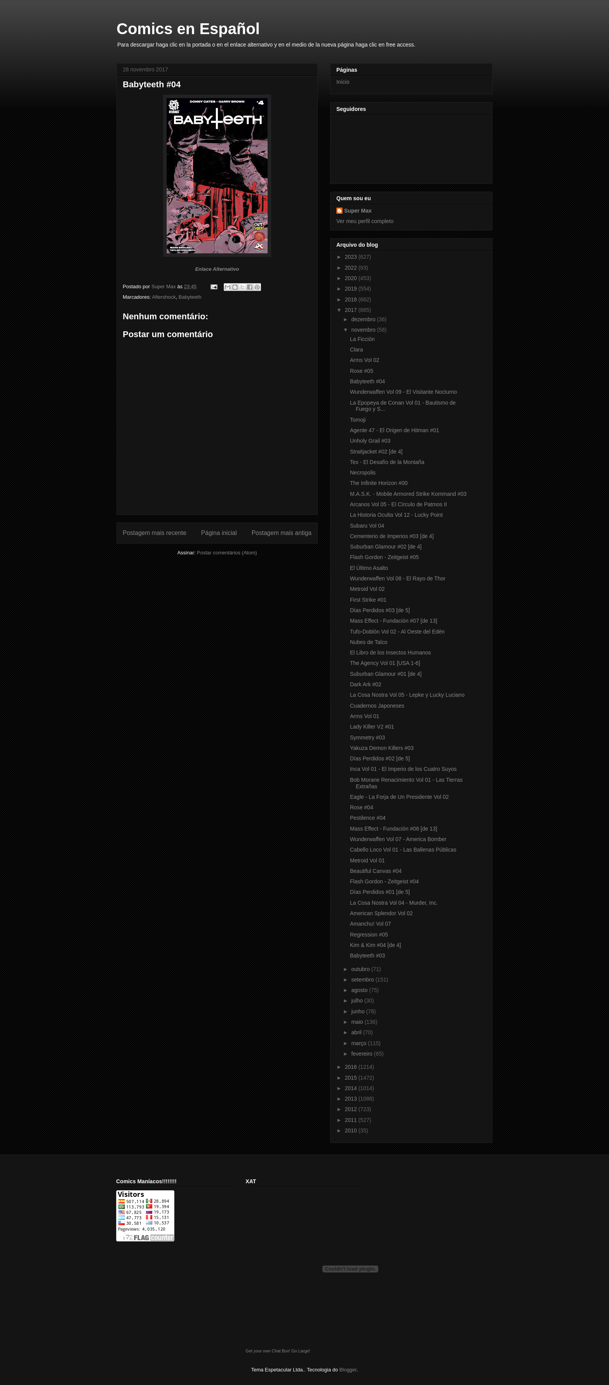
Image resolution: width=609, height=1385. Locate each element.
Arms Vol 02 (364, 360)
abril (357, 1032)
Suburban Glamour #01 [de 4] (385, 674)
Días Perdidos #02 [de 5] (380, 758)
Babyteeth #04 (367, 381)
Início (342, 82)
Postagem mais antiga (281, 533)
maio (357, 1022)
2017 (351, 310)
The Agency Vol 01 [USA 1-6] (385, 663)
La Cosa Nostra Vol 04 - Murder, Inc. (394, 903)
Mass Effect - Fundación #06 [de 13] (393, 829)
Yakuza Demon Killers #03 (382, 748)
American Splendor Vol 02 (381, 913)
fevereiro (362, 1054)
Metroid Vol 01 (367, 860)
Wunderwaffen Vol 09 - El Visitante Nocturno (403, 392)
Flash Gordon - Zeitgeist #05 (384, 557)
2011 (351, 1120)
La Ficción (362, 339)
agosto (360, 990)
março (359, 1043)
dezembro (364, 319)
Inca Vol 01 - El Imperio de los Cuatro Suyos (403, 769)
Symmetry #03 (367, 737)
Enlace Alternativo (217, 269)
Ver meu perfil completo (364, 221)
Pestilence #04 (368, 818)
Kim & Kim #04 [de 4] (375, 945)
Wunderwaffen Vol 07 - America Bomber (398, 839)
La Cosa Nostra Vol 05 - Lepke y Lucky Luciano (407, 695)
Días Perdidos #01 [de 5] (380, 892)
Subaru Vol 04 (367, 526)
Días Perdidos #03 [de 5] (380, 610)
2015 (351, 1078)
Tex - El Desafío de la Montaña (387, 462)
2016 (351, 1067)
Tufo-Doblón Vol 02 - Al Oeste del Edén (397, 631)
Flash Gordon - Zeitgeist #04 (384, 881)
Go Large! (300, 1351)
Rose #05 (361, 371)
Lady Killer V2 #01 (372, 727)
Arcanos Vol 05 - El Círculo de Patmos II (398, 504)
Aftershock (164, 297)
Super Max (358, 211)
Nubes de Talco (368, 642)
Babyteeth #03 (367, 955)
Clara (356, 349)
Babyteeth (190, 297)
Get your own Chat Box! (267, 1351)
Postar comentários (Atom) (227, 553)
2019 (351, 289)
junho (358, 1011)
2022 (351, 268)
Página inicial (219, 533)
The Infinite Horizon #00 (379, 483)
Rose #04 (361, 807)
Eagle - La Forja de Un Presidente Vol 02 (399, 797)
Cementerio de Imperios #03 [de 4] (392, 536)
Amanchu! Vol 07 (370, 924)
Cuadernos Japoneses (377, 706)
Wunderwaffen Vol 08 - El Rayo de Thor (397, 578)
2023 (351, 257)
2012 (351, 1109)
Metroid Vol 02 (367, 589)
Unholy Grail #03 (370, 441)
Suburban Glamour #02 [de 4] (385, 547)
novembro (364, 330)
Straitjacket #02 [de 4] (376, 451)
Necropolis (363, 472)
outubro (361, 969)
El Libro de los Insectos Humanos (390, 652)
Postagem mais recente (154, 533)
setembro (363, 979)
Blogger (348, 1370)
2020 (351, 278)
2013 (351, 1099)
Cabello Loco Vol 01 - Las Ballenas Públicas (403, 850)
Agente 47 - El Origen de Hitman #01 (394, 430)
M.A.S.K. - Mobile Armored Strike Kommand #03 (408, 494)
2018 (351, 299)
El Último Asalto (369, 568)
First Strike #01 (368, 600)
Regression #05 (369, 934)
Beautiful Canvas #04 (376, 871)
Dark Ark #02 (365, 684)
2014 (351, 1088)
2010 (351, 1130)
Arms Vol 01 (364, 716)
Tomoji (357, 420)
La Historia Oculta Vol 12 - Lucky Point (396, 515)
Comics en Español (188, 28)
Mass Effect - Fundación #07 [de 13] (393, 621)
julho (357, 1000)
